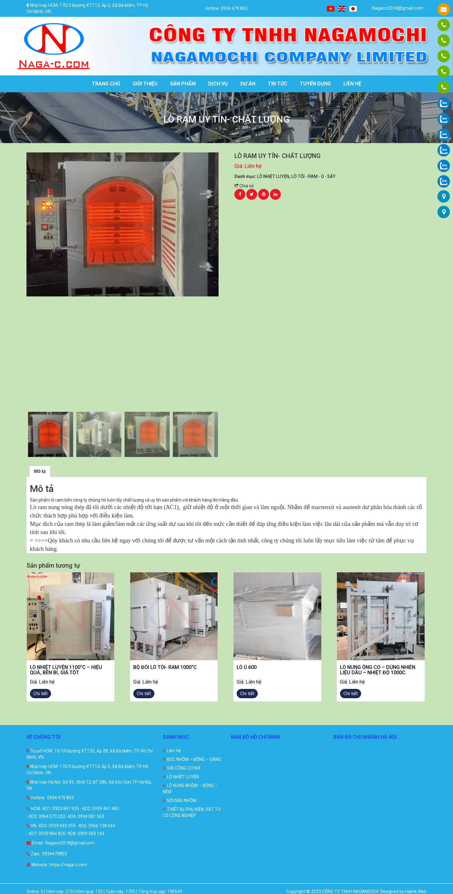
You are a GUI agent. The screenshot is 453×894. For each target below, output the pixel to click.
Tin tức (277, 84)
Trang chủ (106, 84)
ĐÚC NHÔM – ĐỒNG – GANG (194, 759)
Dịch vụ (218, 84)
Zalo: (33, 853)
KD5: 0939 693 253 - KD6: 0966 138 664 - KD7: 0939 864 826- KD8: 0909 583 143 (70, 829)
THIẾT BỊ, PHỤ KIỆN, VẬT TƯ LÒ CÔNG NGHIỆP (192, 812)
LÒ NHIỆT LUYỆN (273, 176)
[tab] (39, 471)
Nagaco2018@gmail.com (394, 8)
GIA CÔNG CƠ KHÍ (183, 768)
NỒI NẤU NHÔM (181, 800)
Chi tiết (40, 693)
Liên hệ (352, 84)
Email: (35, 842)
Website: (37, 864)
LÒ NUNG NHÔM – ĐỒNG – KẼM (190, 788)
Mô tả (40, 471)
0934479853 (54, 853)
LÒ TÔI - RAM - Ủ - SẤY (313, 176)
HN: (31, 825)
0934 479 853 (60, 797)
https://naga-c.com (68, 864)
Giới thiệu (145, 84)
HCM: (33, 808)
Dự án (247, 84)
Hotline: (35, 797)
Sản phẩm (183, 84)
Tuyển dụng (315, 84)
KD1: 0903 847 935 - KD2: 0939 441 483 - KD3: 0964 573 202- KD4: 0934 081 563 (72, 812)
